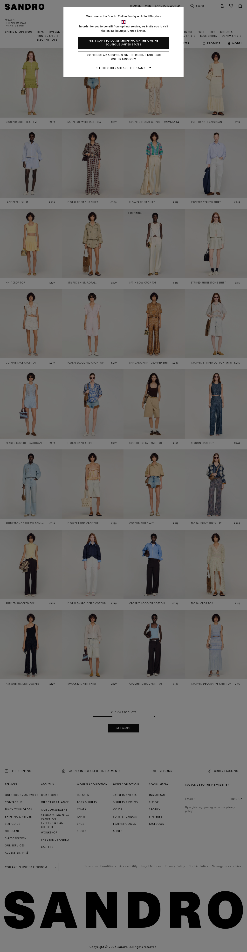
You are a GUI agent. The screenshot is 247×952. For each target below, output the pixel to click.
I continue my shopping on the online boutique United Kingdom (124, 57)
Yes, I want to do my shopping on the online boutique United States (123, 42)
